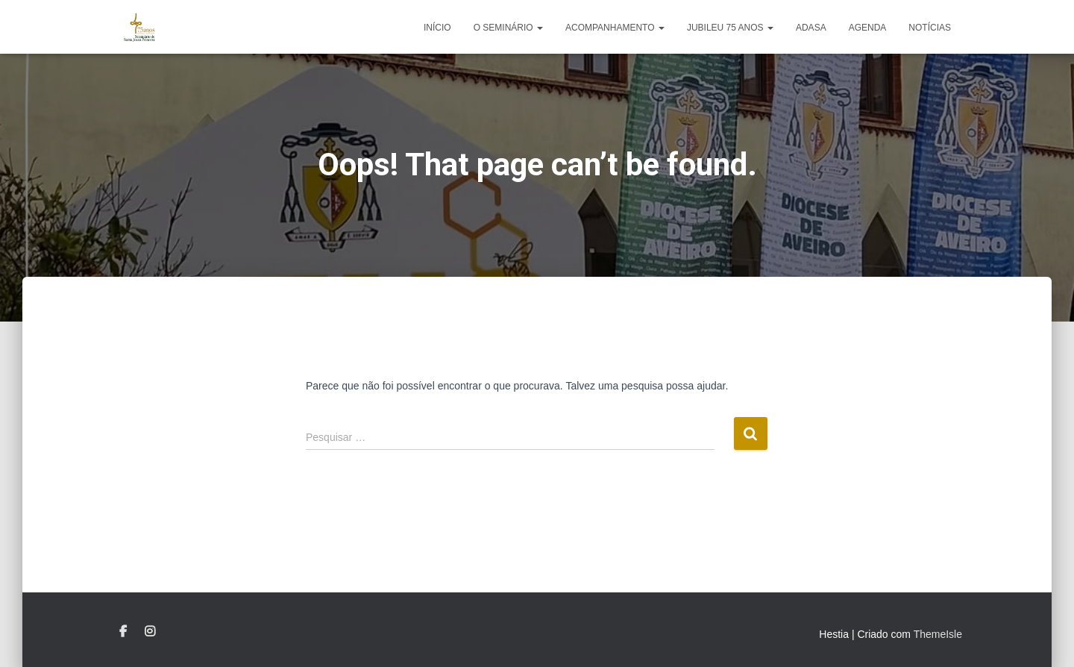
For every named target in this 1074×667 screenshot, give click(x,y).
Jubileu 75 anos (730, 27)
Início (437, 27)
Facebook (123, 632)
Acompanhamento (615, 27)
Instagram (150, 632)
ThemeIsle (938, 634)
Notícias (929, 27)
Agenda (868, 27)
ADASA (811, 27)
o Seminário (508, 27)
